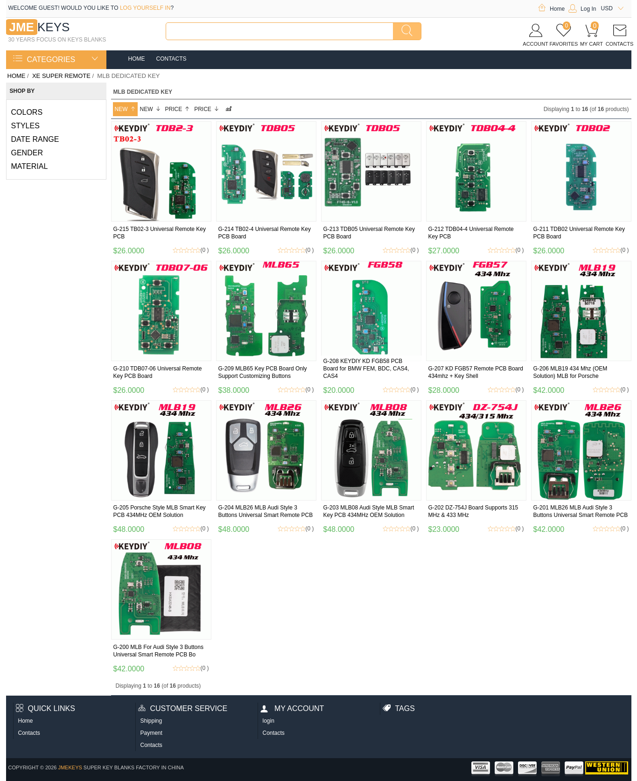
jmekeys (70, 767)
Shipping (151, 721)
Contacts (171, 59)
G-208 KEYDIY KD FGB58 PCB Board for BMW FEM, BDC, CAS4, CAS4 (366, 368)
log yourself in (145, 8)
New (125, 109)
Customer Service (183, 708)
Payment (151, 733)
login (268, 721)
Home (551, 9)
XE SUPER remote (61, 75)
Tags (399, 708)
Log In (582, 9)
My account (292, 708)
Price (177, 109)
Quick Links (45, 708)
